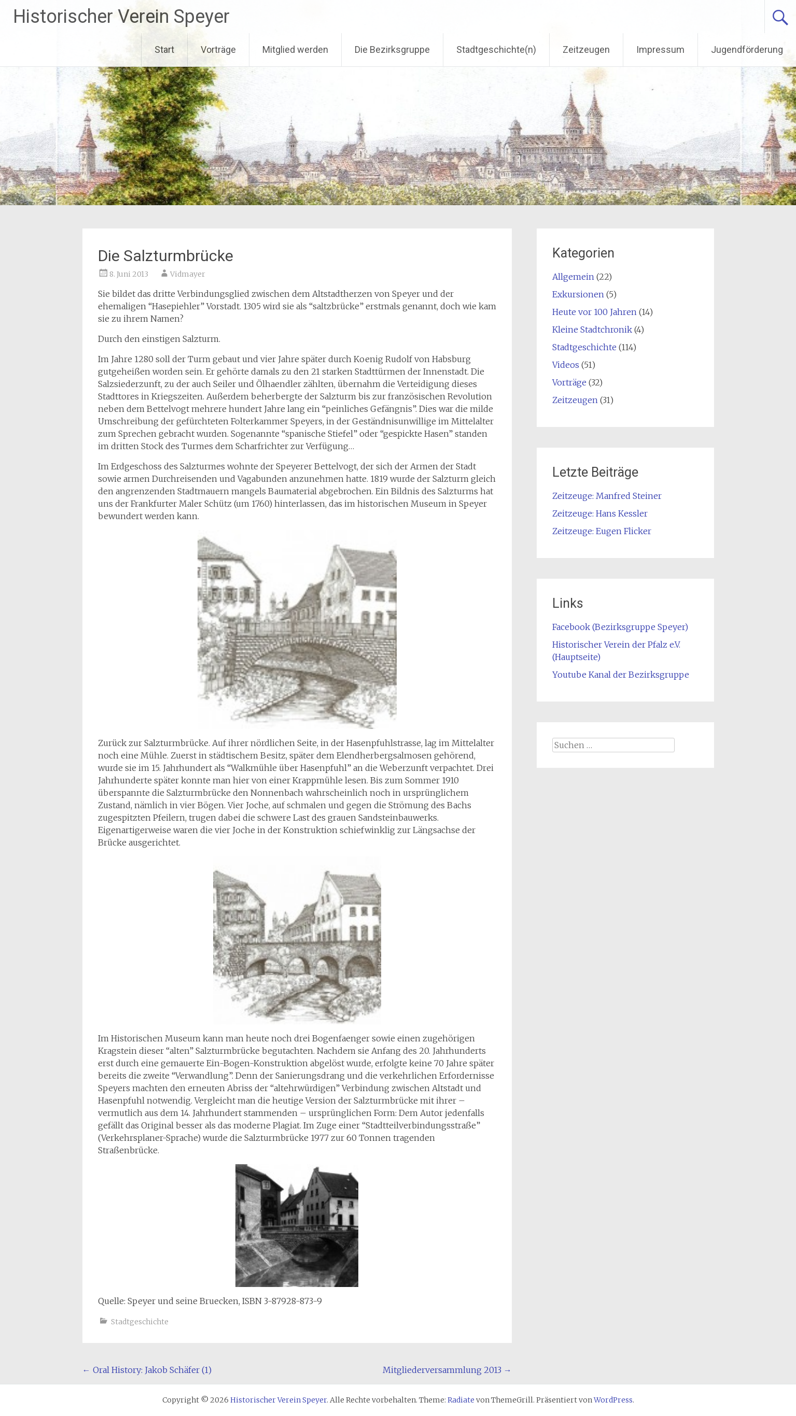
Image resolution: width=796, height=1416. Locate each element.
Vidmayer (187, 274)
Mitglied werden (295, 49)
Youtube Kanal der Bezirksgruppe (620, 674)
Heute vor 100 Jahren (594, 312)
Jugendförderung (747, 49)
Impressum (660, 49)
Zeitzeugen (586, 49)
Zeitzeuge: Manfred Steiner (607, 496)
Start (164, 49)
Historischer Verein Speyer (121, 16)
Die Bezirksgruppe (392, 49)
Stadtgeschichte (140, 1321)
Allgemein (573, 276)
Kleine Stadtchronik (592, 329)
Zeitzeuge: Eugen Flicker (601, 531)
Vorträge (218, 49)
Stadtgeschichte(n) (496, 49)
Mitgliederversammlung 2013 (447, 1370)
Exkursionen (578, 294)
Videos (565, 365)
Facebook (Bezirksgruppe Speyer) (620, 627)
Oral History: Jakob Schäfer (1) (147, 1370)
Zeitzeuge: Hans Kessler (600, 513)
